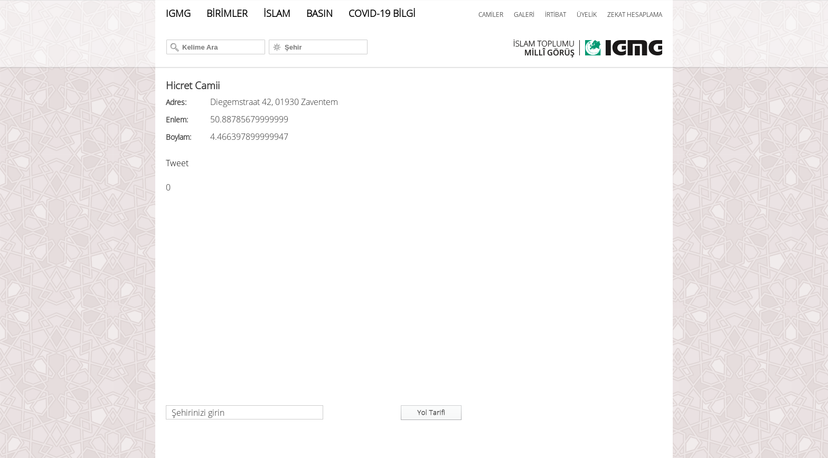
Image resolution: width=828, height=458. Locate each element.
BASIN (319, 13)
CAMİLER (490, 14)
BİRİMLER (227, 13)
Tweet (177, 163)
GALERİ (524, 14)
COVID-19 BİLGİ (382, 13)
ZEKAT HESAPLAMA (634, 14)
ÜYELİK (587, 14)
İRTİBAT (555, 14)
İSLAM (277, 13)
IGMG (178, 13)
